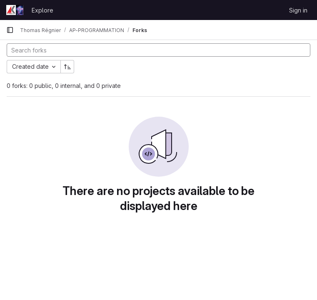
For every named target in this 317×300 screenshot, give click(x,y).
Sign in (298, 10)
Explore (42, 10)
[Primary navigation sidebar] (10, 30)
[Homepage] (15, 10)
